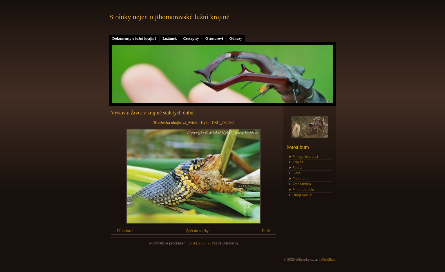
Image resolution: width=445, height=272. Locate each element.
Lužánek (169, 38)
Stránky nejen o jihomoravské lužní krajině (169, 17)
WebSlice (328, 260)
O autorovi (214, 38)
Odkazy (235, 38)
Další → (268, 231)
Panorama (300, 179)
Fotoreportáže (303, 190)
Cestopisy (191, 38)
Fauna (297, 168)
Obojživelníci (302, 195)
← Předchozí (123, 231)
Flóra (296, 173)
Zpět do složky (197, 231)
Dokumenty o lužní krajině (134, 38)
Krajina (297, 162)
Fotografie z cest (305, 157)
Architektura (301, 184)
